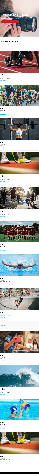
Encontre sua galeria (10, 21)
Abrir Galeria (3, 80)
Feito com (19, 472)
